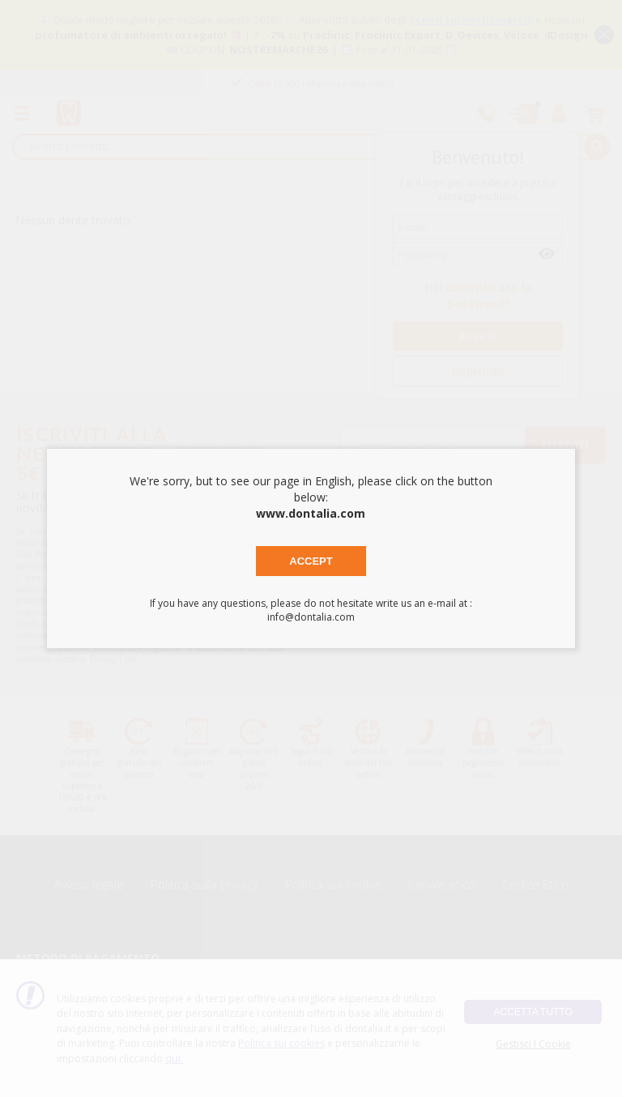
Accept (310, 561)
